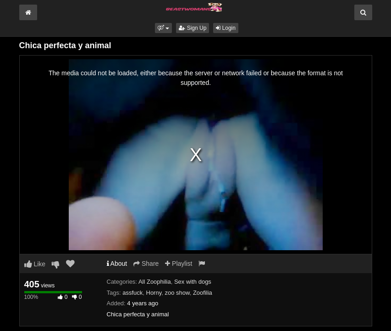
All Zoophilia (154, 281)
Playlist (178, 263)
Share (146, 263)
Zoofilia (202, 292)
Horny (154, 292)
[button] (163, 28)
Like (35, 264)
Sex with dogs (192, 281)
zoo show (177, 292)
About (117, 263)
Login (226, 28)
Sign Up (192, 28)
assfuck (132, 292)
